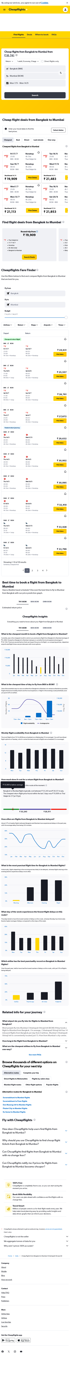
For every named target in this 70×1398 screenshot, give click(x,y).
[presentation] (16, 37)
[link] (29, 239)
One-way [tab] (51, 122)
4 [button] (42, 553)
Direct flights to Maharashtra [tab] (16, 1061)
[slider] (66, 299)
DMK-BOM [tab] (47, 584)
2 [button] (32, 553)
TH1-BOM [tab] (23, 584)
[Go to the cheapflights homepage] (18, 9)
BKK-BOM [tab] (35, 584)
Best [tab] (18, 122)
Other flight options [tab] (34, 1067)
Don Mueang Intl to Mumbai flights (17, 1087)
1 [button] (27, 553)
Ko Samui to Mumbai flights (14, 1094)
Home (10, 1238)
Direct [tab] (26, 122)
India (16, 1238)
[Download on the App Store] (24, 1322)
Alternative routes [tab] (11, 1055)
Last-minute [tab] (38, 122)
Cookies (44, 3)
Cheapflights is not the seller (36, 1218)
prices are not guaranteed (53, 1211)
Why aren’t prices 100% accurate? (36, 1228)
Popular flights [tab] (52, 1067)
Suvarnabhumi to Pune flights (15, 1083)
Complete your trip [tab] (31, 1055)
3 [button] (37, 553)
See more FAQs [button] (35, 1037)
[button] (67, 3)
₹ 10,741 (9, 37)
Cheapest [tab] (8, 122)
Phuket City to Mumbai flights (15, 1091)
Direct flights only (51, 43)
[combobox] (9, 43)
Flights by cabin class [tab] (40, 1061)
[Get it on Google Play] (8, 1322)
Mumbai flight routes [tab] (12, 1067)
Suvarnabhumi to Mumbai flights (16, 1080)
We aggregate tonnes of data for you (36, 1223)
